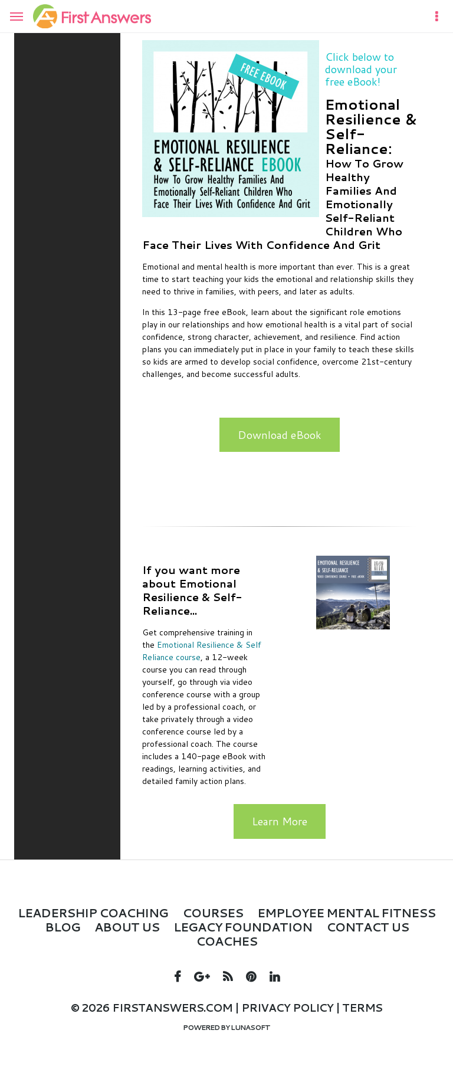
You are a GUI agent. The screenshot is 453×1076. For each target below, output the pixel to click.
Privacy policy (287, 1007)
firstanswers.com (172, 1007)
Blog (62, 926)
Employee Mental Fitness (346, 912)
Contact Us (367, 926)
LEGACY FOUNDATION (242, 926)
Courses (212, 912)
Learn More (279, 821)
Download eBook (279, 434)
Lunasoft (250, 1027)
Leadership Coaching (93, 912)
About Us (126, 926)
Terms (362, 1007)
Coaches (226, 941)
